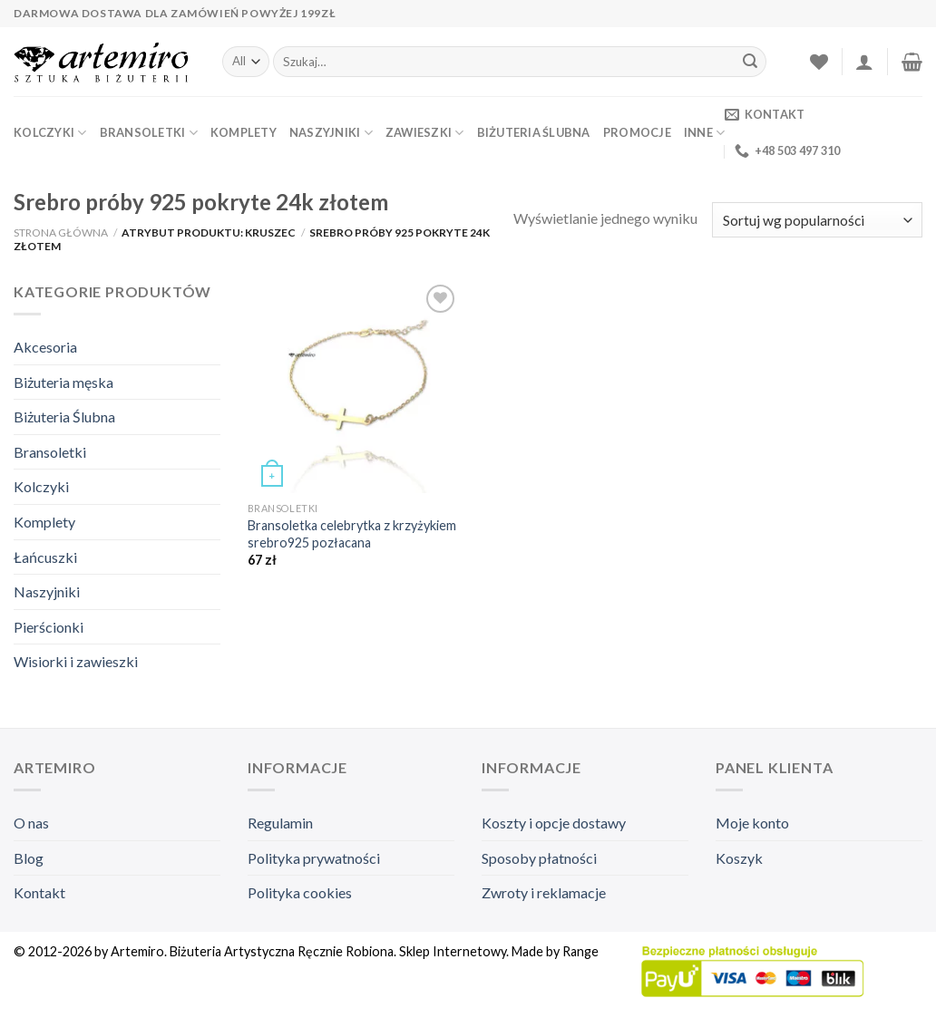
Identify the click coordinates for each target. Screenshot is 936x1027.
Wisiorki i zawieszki (76, 661)
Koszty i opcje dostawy (554, 822)
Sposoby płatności (539, 858)
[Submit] (750, 61)
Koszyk (739, 858)
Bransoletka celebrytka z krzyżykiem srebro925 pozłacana (352, 534)
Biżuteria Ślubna (533, 132)
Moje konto (752, 822)
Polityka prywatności (314, 858)
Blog (29, 858)
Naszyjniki (331, 132)
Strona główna (61, 232)
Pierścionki (48, 626)
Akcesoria (45, 346)
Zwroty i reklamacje (544, 892)
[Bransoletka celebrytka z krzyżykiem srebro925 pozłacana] (354, 386)
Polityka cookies (300, 892)
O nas (31, 822)
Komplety (243, 132)
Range (580, 951)
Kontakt (39, 892)
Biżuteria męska (63, 382)
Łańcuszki (45, 557)
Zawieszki (424, 132)
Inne (704, 132)
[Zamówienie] (817, 219)
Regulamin (280, 822)
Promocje (637, 132)
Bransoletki (149, 132)
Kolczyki (50, 132)
